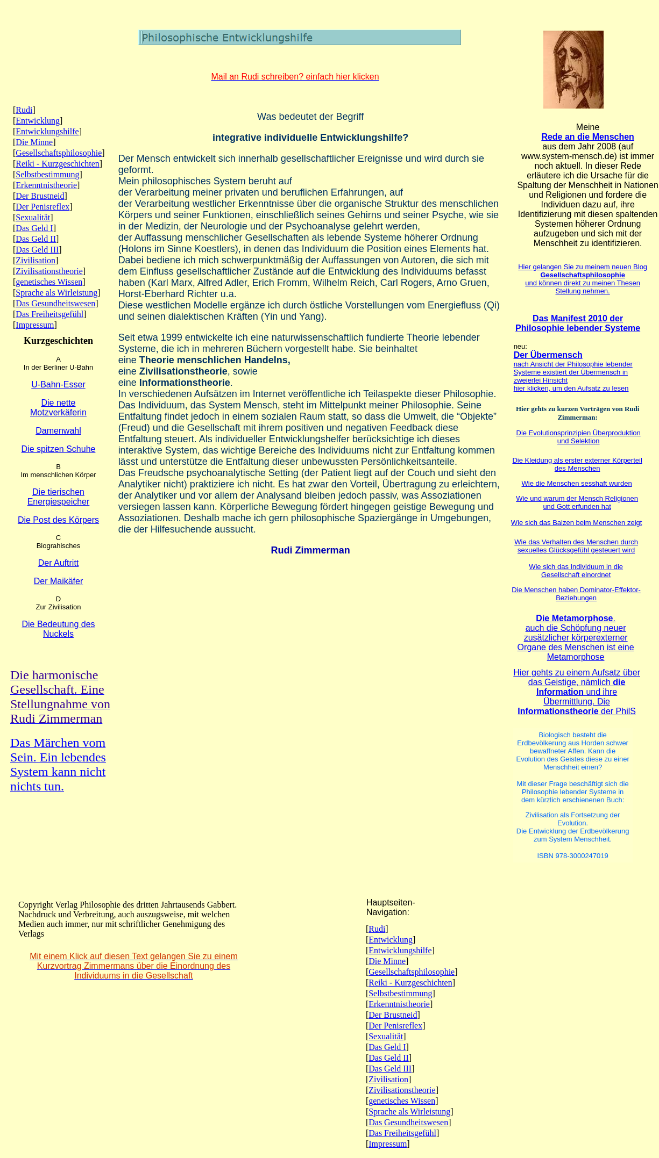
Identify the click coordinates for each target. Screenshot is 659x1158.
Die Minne (34, 142)
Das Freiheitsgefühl (49, 314)
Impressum (35, 324)
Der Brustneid (40, 195)
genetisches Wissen (49, 281)
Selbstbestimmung (47, 174)
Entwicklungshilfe (47, 131)
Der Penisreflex (42, 206)
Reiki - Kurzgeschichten (58, 163)
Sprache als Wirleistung (56, 292)
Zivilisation (35, 260)
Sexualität (33, 217)
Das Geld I (34, 228)
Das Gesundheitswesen (55, 303)
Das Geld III (37, 249)
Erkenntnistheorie (46, 185)
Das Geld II (36, 238)
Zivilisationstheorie (49, 271)
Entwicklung (38, 120)
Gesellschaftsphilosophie (59, 152)
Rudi (24, 109)
